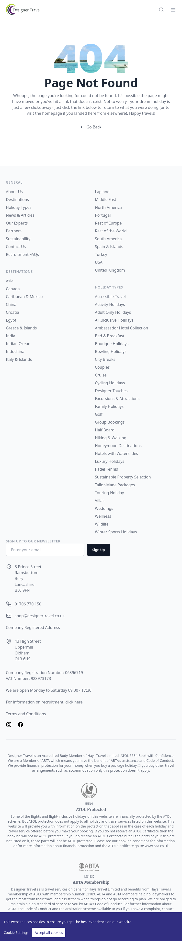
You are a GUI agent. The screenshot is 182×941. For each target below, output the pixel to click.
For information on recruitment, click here (44, 702)
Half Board (104, 430)
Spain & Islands (109, 246)
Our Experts (17, 223)
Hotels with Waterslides (116, 453)
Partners (14, 231)
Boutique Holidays (111, 343)
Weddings (104, 508)
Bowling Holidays (110, 351)
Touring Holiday (109, 492)
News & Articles (20, 215)
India (10, 336)
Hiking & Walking (110, 437)
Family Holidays (109, 406)
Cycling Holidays (110, 383)
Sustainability (18, 238)
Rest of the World (111, 231)
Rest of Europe (108, 223)
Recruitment (18, 254)
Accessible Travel (110, 296)
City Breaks (105, 359)
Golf (98, 414)
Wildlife (102, 524)
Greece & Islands (21, 328)
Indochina (15, 351)
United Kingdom (110, 270)
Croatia (12, 312)
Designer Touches (111, 390)
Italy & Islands (19, 359)
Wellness (103, 516)
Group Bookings (110, 422)
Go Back (90, 127)
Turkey (101, 254)
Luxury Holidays (109, 461)
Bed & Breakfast (109, 336)
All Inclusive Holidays (114, 320)
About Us (14, 191)
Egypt (11, 320)
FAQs (34, 254)
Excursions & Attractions (117, 398)
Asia (9, 281)
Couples (102, 367)
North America (108, 207)
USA (98, 262)
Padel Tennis (106, 469)
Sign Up (98, 549)
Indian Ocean (18, 343)
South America (108, 238)
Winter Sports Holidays (116, 532)
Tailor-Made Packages (115, 485)
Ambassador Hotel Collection (121, 328)
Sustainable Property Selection (123, 477)
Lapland (102, 191)
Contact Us (16, 246)
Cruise (100, 375)
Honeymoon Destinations (118, 445)
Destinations (17, 199)
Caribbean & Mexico (24, 296)
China (11, 304)
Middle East (105, 199)
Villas (99, 500)
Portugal (103, 215)
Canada (13, 288)
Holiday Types (18, 207)
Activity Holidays (110, 304)
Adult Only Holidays (113, 312)
